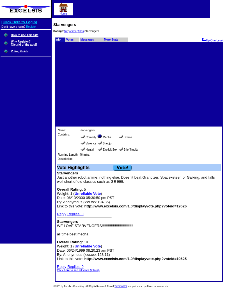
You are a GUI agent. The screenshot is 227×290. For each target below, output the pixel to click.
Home (63, 12)
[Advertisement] (139, 84)
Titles (80, 30)
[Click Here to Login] (19, 22)
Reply (61, 214)
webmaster (120, 286)
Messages (87, 39)
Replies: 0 (75, 214)
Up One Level (212, 40)
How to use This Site (24, 35)
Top (66, 30)
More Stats (111, 39)
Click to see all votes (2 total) (78, 270)
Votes (70, 39)
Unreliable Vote (88, 193)
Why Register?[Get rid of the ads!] (24, 43)
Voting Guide (19, 51)
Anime (73, 30)
